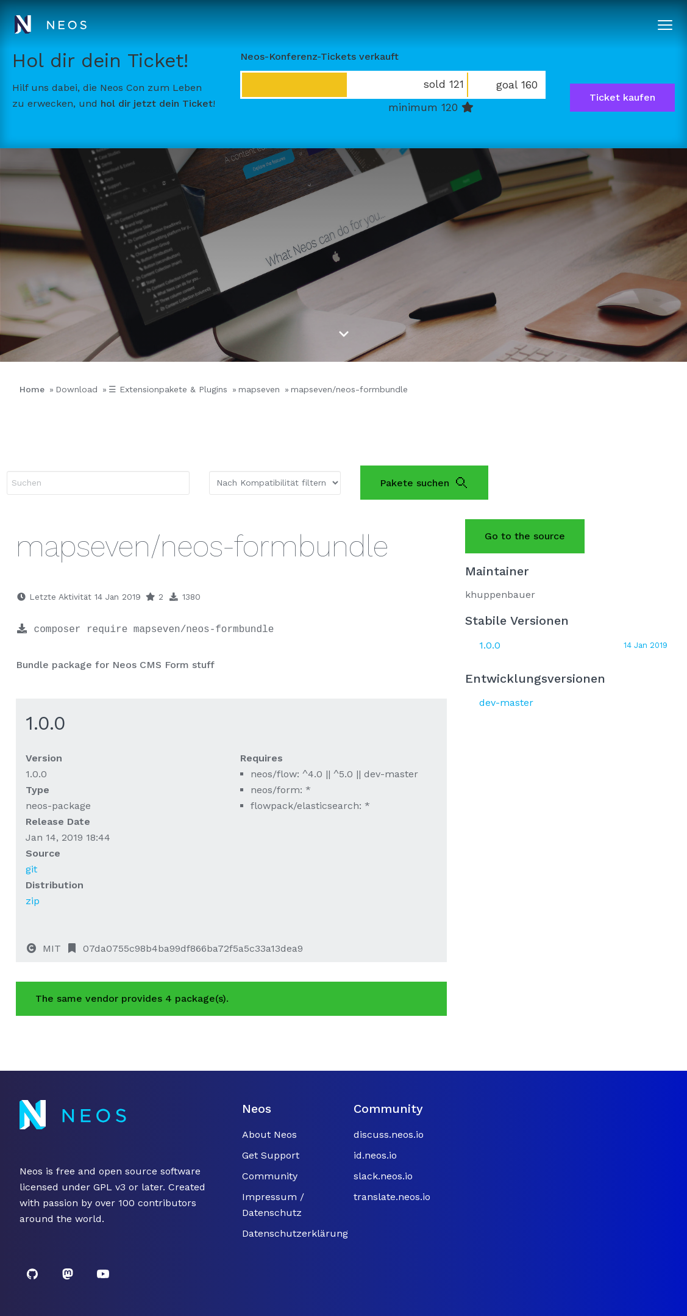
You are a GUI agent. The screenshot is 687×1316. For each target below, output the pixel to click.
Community (269, 1176)
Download (76, 389)
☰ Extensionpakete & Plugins (168, 389)
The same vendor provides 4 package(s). (132, 998)
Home (32, 389)
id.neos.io (375, 1155)
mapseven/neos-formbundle (349, 389)
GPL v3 (109, 1187)
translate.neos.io (392, 1197)
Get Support (270, 1155)
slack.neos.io (383, 1176)
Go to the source (525, 536)
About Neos (269, 1134)
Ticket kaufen (622, 97)
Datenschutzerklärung (295, 1233)
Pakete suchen (424, 482)
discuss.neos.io (389, 1134)
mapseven (259, 389)
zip (33, 901)
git (31, 869)
